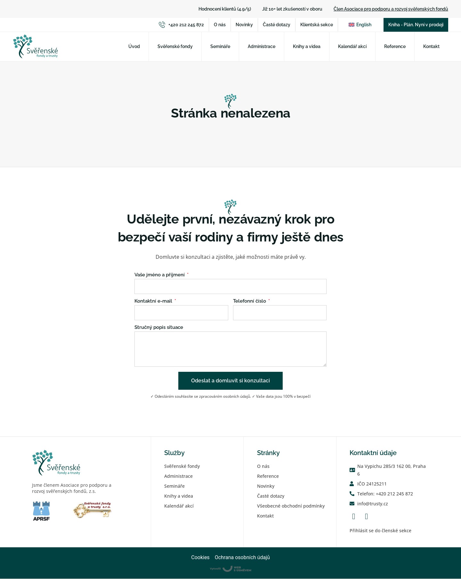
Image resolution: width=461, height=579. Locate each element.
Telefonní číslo (250, 301)
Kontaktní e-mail (154, 301)
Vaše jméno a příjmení (160, 275)
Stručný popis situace (158, 327)
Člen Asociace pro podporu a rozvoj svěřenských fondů (391, 9)
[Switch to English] (360, 25)
